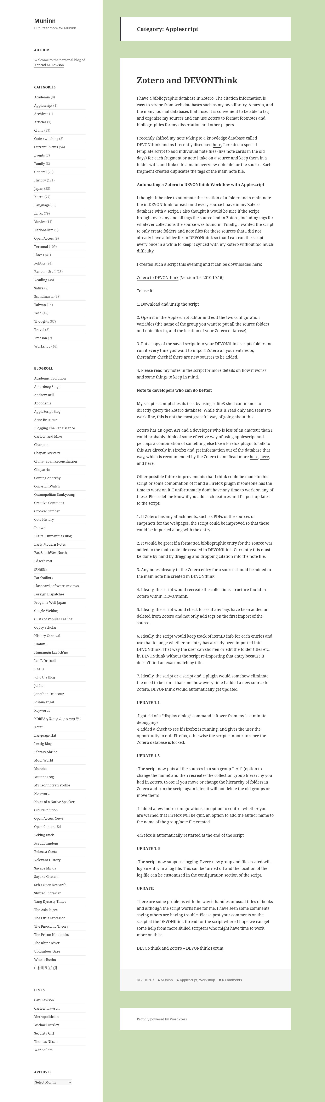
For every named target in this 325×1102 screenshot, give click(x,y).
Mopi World (43, 760)
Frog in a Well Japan (50, 602)
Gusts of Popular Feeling (53, 619)
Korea (39, 197)
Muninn (45, 20)
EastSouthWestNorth (50, 552)
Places (39, 255)
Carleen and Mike (48, 436)
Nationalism (43, 230)
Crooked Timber (47, 511)
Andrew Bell (44, 395)
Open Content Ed (47, 826)
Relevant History (47, 860)
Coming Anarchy (47, 478)
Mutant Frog (44, 777)
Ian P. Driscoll (45, 660)
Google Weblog (46, 611)
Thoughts (41, 321)
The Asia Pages (46, 909)
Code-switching (46, 138)
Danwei (40, 527)
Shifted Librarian (47, 893)
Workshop (42, 346)
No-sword (42, 793)
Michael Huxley (46, 1025)
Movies (39, 221)
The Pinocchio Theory (51, 926)
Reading (40, 280)
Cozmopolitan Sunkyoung (54, 494)
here (217, 144)
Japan (38, 188)
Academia (42, 97)
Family (39, 163)
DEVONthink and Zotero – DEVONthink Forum (180, 948)
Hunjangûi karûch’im (51, 652)
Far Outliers (43, 577)
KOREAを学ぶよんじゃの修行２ (58, 718)
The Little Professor (49, 918)
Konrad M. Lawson (49, 65)
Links (38, 213)
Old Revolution (46, 810)
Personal (41, 246)
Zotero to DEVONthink (157, 277)
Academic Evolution (50, 378)
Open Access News (48, 818)
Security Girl (44, 1033)
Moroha (40, 768)
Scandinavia (44, 296)
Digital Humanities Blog (53, 536)
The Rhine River (46, 943)
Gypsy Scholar (45, 627)
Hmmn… (41, 644)
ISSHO (39, 669)
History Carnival (47, 635)
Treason (40, 338)
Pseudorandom (46, 843)
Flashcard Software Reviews (56, 586)
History (40, 180)
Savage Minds (45, 868)
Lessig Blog (43, 743)
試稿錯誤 (40, 569)
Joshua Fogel (44, 702)
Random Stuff (45, 271)
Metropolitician (46, 1016)
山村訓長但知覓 (45, 968)
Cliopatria (42, 469)
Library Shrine (45, 752)
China (38, 130)
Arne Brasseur (45, 420)
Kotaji (39, 727)
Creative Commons (49, 503)
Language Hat (45, 735)
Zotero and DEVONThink (187, 80)
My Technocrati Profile (52, 785)
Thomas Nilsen (46, 1041)
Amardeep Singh (47, 386)
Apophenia (42, 403)
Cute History (44, 519)
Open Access (44, 238)
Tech (38, 313)
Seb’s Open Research (50, 885)
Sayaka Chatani (46, 876)
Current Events (46, 147)
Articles (40, 122)
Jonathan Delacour (49, 694)
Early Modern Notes (50, 544)
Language (42, 205)
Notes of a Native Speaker (54, 802)
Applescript (43, 105)
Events (39, 155)
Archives (41, 113)
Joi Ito (39, 685)
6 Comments (232, 980)
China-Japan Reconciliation (55, 461)
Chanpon (41, 444)
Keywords (42, 710)
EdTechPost (43, 561)
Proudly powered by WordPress (162, 1019)
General (40, 172)
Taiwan (40, 304)
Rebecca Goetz (45, 851)
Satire (39, 288)
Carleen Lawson (46, 1008)
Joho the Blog (44, 677)
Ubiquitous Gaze (47, 951)
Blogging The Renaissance (54, 428)
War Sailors (43, 1050)
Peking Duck (44, 835)
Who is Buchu (45, 959)
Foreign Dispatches (49, 594)
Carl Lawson (44, 1000)
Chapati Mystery (47, 453)
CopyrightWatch (47, 486)
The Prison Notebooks (51, 934)
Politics (40, 263)
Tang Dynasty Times (50, 901)
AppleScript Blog (47, 411)
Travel (39, 329)
